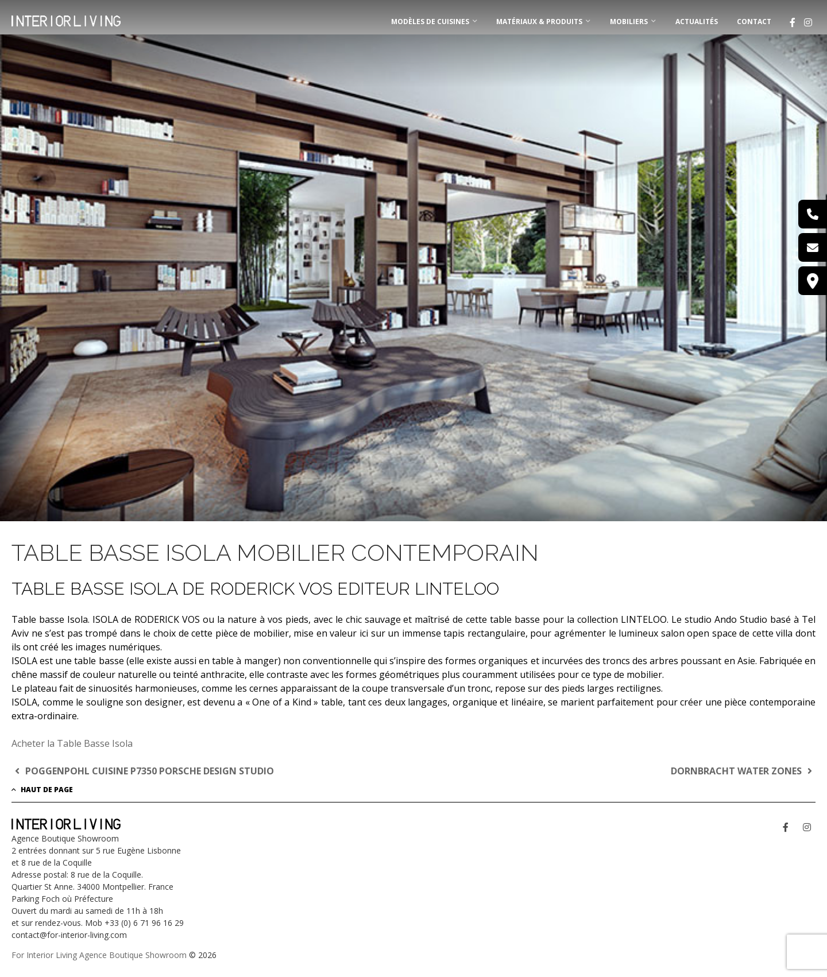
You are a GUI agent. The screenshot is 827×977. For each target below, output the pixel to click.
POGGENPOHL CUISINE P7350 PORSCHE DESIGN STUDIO (142, 771)
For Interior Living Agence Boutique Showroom (99, 954)
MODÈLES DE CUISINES (430, 21)
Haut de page (42, 789)
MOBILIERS (629, 21)
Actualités (696, 21)
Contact (754, 21)
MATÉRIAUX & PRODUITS (539, 21)
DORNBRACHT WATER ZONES (743, 771)
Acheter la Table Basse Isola (72, 743)
